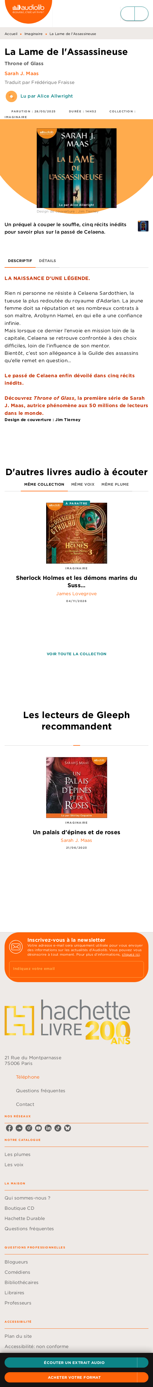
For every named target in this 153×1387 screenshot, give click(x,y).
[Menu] (134, 14)
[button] (76, 1362)
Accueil (11, 34)
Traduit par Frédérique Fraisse (39, 82)
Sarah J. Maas (22, 73)
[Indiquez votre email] (69, 969)
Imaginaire (34, 34)
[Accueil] (28, 13)
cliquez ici (131, 954)
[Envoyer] (137, 969)
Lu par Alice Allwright (47, 96)
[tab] (20, 261)
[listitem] (9, 1128)
